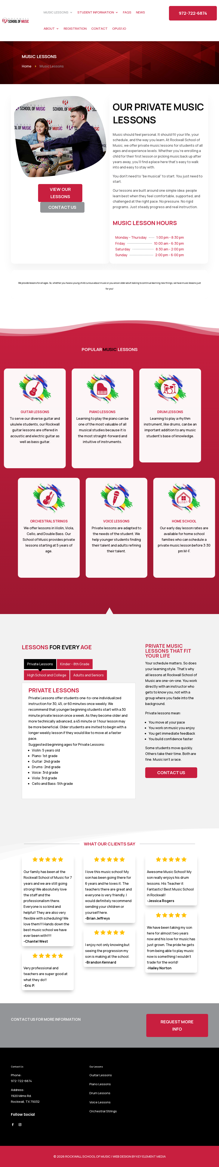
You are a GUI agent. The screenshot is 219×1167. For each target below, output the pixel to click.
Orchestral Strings (103, 1111)
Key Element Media (151, 1156)
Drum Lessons (99, 1093)
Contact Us (171, 772)
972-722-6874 (193, 13)
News (140, 12)
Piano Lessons (100, 1084)
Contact (99, 28)
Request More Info (177, 1025)
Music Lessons (56, 12)
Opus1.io (119, 28)
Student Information (95, 12)
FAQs (127, 12)
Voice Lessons (100, 1102)
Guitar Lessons (100, 1075)
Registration (75, 28)
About (49, 28)
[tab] (40, 664)
